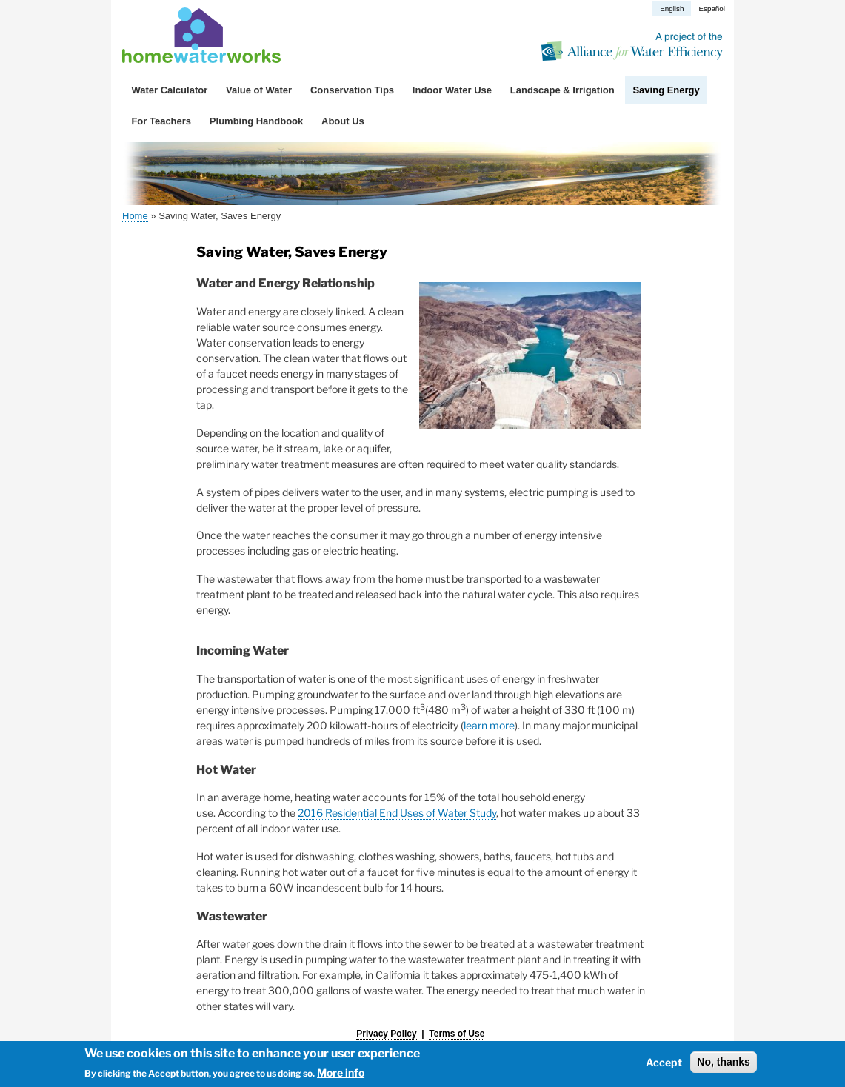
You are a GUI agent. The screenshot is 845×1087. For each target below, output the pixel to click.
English (672, 8)
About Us (342, 121)
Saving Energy (665, 90)
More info (340, 1073)
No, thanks (723, 1062)
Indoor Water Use (452, 90)
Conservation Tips (352, 90)
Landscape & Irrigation (562, 90)
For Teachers (161, 121)
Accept (664, 1062)
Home (135, 215)
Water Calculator (169, 90)
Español (711, 8)
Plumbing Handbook (256, 121)
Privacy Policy (386, 1034)
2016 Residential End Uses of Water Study (397, 812)
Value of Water (259, 90)
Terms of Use (456, 1034)
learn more (489, 725)
